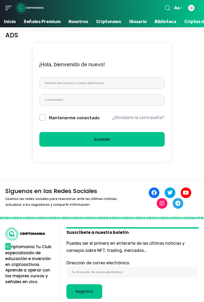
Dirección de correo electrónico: (132, 269)
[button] (9, 8)
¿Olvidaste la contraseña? (138, 118)
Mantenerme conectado (74, 118)
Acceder (102, 140)
